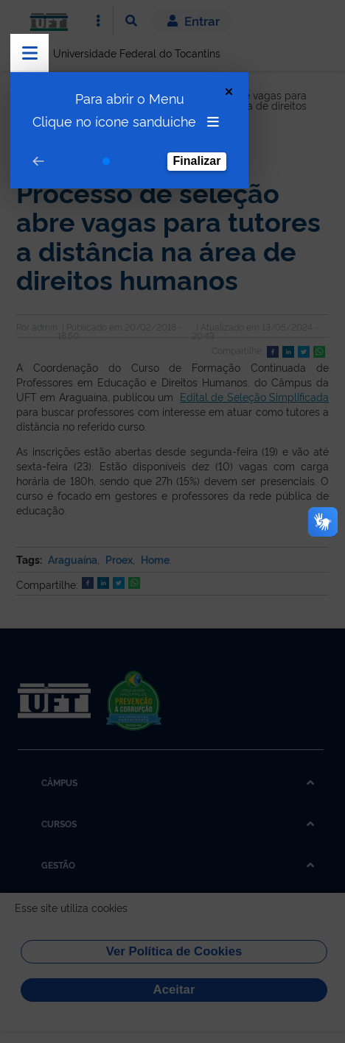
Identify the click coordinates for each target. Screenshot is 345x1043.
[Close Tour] (229, 91)
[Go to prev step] (38, 161)
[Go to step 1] (106, 161)
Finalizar (197, 161)
